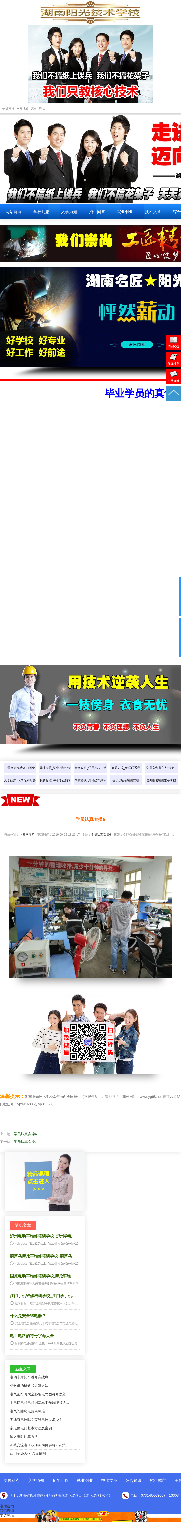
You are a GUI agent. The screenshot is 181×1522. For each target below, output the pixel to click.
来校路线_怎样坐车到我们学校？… (90, 785)
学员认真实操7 (25, 1142)
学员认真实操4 (25, 1134)
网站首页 (13, 212)
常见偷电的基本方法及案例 (31, 1428)
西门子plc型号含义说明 (28, 1453)
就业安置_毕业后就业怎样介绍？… (55, 773)
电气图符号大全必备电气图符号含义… (39, 1394)
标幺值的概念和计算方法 (29, 1386)
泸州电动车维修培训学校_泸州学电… (43, 1236)
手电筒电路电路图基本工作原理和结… (39, 1403)
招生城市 (158, 1480)
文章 (34, 108)
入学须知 (69, 212)
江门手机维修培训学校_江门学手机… (43, 1296)
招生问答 (97, 212)
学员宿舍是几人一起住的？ (161, 773)
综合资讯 (133, 1480)
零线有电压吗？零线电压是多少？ (36, 1420)
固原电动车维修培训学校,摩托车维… (42, 1276)
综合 (42, 108)
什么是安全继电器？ (28, 1316)
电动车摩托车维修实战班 (29, 1377)
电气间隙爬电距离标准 (27, 1411)
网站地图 (23, 108)
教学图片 (29, 834)
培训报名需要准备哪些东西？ (161, 785)
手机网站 (8, 108)
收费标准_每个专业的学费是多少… (55, 785)
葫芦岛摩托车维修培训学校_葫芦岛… (43, 1256)
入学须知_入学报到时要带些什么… (20, 785)
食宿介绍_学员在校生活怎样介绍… (90, 773)
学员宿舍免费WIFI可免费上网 (20, 773)
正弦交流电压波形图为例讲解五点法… (39, 1445)
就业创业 (125, 212)
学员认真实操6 (101, 834)
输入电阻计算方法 (24, 1437)
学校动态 (41, 212)
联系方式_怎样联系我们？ (126, 773)
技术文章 (153, 212)
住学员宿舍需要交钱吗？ (125, 785)
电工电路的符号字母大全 (32, 1336)
